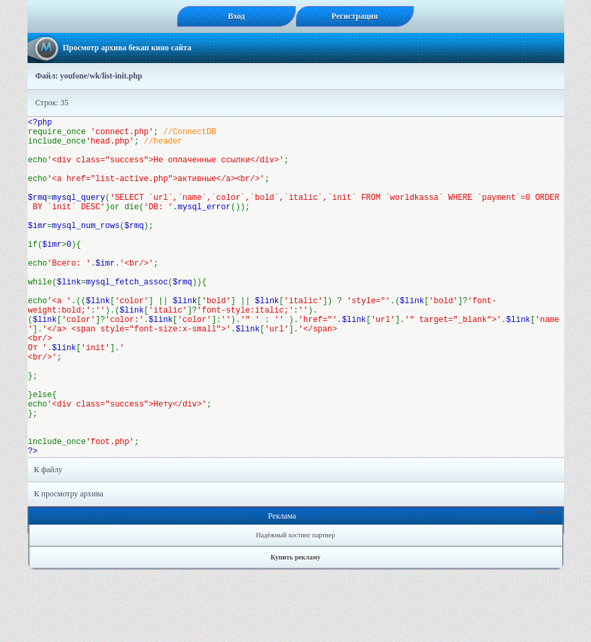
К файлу (48, 542)
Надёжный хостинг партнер (295, 607)
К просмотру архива (68, 566)
